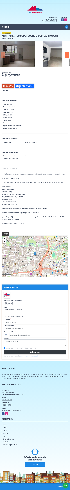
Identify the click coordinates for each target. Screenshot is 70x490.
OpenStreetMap (64, 276)
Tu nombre (7, 319)
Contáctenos (7, 442)
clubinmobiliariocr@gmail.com (13, 309)
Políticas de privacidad (10, 445)
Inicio (4, 425)
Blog (4, 436)
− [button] (4, 241)
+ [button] (4, 238)
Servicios (5, 433)
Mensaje (6, 338)
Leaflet (52, 276)
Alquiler (5, 430)
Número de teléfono (9, 332)
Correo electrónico (9, 325)
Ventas (5, 428)
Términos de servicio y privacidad (29, 356)
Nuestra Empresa (8, 439)
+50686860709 (53, 19)
